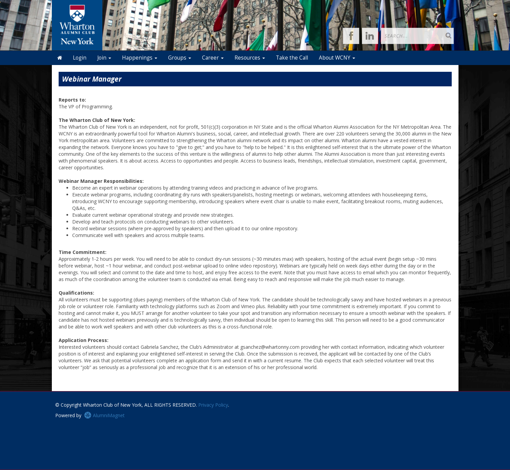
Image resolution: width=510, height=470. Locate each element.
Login (79, 57)
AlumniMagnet (104, 415)
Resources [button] (249, 57)
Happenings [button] (139, 57)
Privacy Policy (213, 405)
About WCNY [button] (337, 57)
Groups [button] (179, 57)
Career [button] (213, 57)
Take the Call (292, 57)
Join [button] (104, 57)
